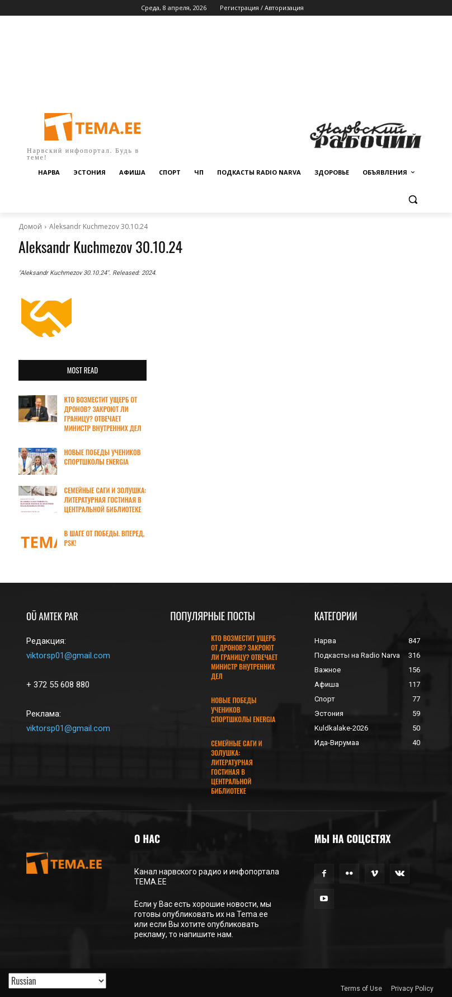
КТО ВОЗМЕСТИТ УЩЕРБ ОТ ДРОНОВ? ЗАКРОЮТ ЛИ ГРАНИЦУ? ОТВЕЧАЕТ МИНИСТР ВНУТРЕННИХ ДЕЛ (102, 413)
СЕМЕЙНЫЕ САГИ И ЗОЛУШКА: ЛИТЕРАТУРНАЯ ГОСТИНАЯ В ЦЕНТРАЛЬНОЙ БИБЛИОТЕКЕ (104, 499)
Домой (30, 226)
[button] (412, 199)
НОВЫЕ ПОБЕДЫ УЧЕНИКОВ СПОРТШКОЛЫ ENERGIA (102, 456)
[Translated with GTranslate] (57, 981)
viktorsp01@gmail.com (68, 655)
